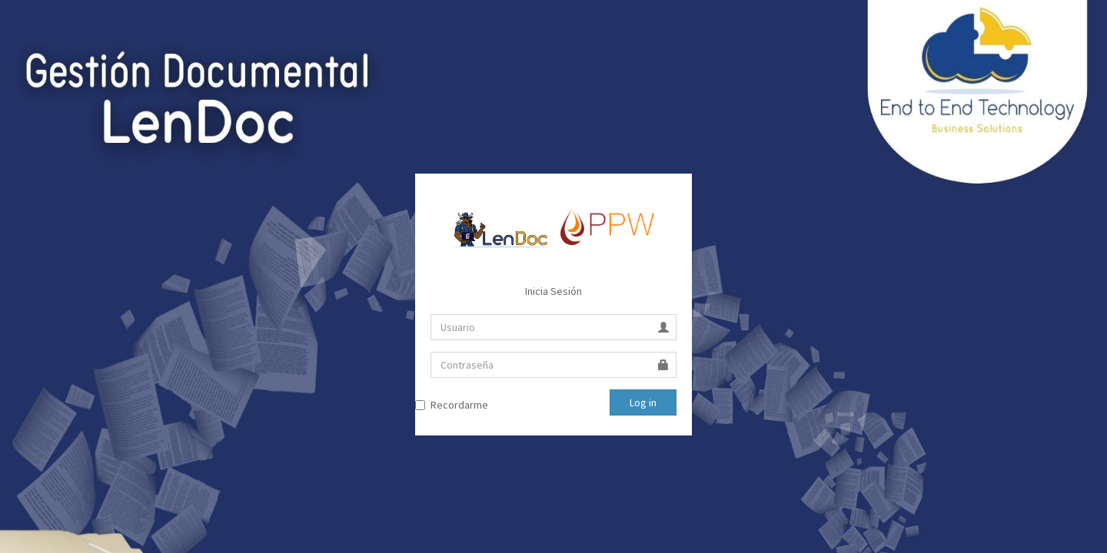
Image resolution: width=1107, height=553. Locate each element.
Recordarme (459, 405)
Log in (643, 402)
